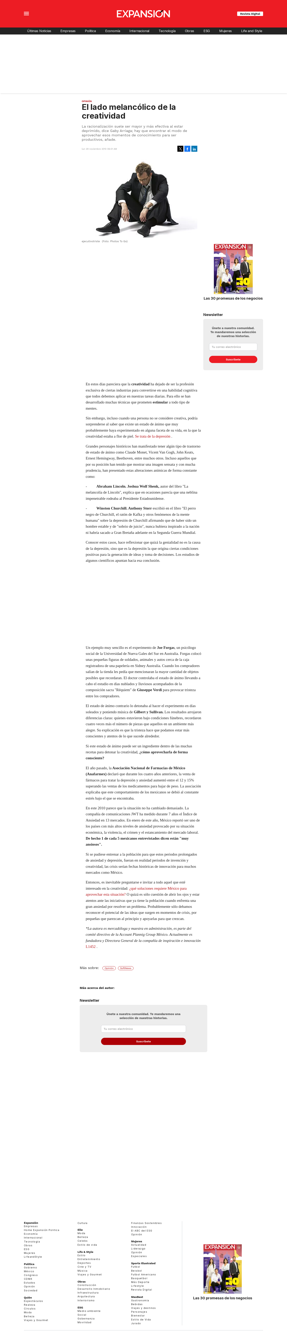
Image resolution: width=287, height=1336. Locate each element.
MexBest (137, 1297)
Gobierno (30, 1267)
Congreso (31, 1275)
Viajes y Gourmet (36, 1320)
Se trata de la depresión (152, 436)
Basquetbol (139, 1278)
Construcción (87, 1285)
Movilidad (85, 1322)
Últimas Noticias (39, 31)
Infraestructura (88, 1292)
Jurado (136, 1323)
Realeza (29, 1304)
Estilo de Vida (141, 1319)
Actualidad (138, 1244)
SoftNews (125, 968)
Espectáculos (33, 1301)
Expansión (31, 1222)
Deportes (84, 1262)
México (29, 1271)
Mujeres (225, 31)
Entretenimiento (89, 1259)
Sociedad (30, 1290)
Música (82, 1270)
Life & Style (85, 1251)
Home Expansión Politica (41, 1230)
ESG (206, 31)
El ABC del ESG (141, 1230)
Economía (112, 31)
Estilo (82, 1255)
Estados (29, 1282)
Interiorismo (86, 1300)
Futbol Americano (143, 1274)
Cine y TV (84, 1266)
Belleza (29, 1316)
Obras (189, 31)
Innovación (139, 1226)
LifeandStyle (33, 1256)
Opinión (87, 101)
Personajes (139, 1311)
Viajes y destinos (143, 1307)
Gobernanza (86, 1318)
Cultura (83, 1223)
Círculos (30, 1308)
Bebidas (137, 1304)
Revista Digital (250, 13)
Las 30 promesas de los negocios (233, 298)
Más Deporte (140, 1282)
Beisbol (136, 1270)
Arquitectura (86, 1296)
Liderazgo (138, 1248)
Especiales (139, 1256)
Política (90, 31)
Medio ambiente (89, 1310)
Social (82, 1314)
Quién (28, 1297)
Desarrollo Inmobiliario (94, 1288)
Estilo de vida (87, 1244)
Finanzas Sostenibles (146, 1223)
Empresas (68, 31)
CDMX (28, 1278)
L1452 (91, 946)
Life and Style (251, 31)
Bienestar (138, 1315)
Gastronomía (140, 1300)
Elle (80, 1229)
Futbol (135, 1266)
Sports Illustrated (143, 1263)
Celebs (83, 1240)
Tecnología (167, 31)
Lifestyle (137, 1285)
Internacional (139, 31)
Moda (28, 1312)
